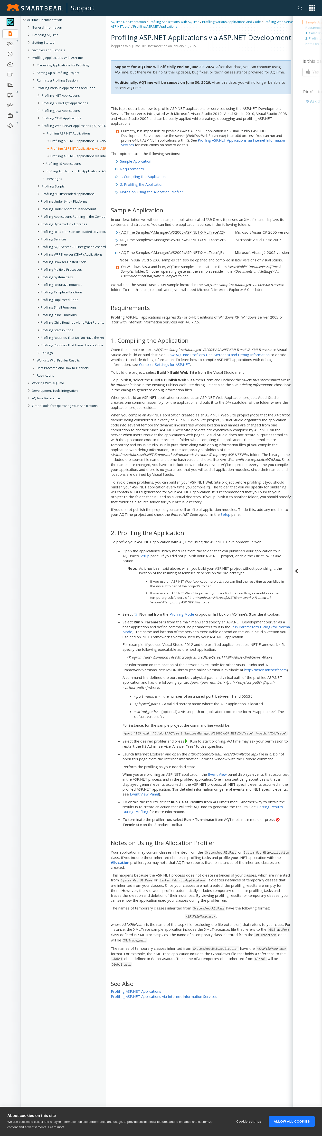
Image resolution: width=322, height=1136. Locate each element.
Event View (217, 774)
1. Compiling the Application (140, 176)
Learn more (56, 1128)
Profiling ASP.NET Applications (155, 26)
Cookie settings (249, 1123)
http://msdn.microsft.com (265, 669)
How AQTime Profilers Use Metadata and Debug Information (218, 354)
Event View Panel (144, 794)
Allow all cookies (292, 1123)
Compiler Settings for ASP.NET (164, 364)
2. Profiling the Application (139, 184)
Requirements (129, 168)
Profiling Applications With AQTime (174, 22)
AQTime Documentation (44, 20)
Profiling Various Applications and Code (231, 22)
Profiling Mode (182, 614)
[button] (312, 8)
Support (83, 7)
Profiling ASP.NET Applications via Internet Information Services (164, 996)
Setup (225, 514)
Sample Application (133, 161)
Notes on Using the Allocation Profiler (149, 191)
